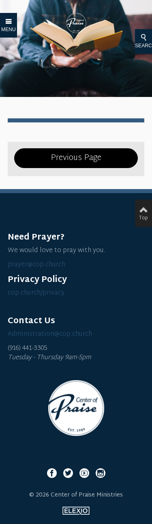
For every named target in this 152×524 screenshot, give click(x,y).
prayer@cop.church (36, 265)
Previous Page (76, 158)
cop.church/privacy (36, 293)
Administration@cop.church (50, 334)
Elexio (76, 511)
